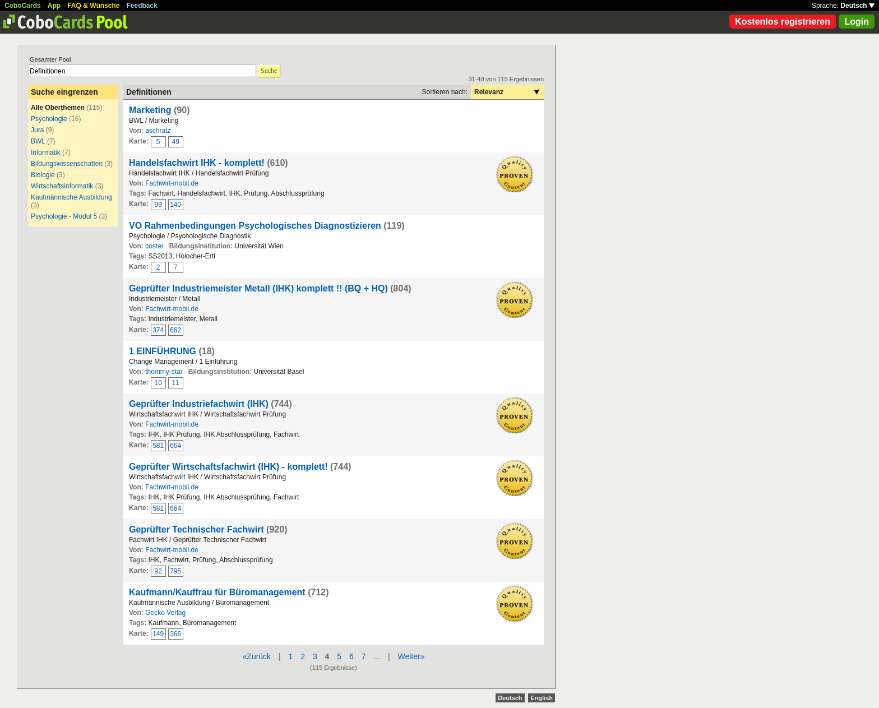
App (54, 6)
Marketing (150, 110)
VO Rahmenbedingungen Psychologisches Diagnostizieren (255, 225)
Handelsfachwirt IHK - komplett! (197, 163)
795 (175, 571)
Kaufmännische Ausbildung (71, 197)
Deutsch (857, 6)
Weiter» (410, 656)
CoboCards (22, 6)
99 (158, 205)
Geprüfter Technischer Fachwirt (196, 529)
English (541, 698)
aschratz (157, 131)
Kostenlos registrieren (782, 21)
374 (158, 330)
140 (175, 205)
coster (154, 246)
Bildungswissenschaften (67, 164)
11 (175, 383)
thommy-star (164, 372)
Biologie (43, 175)
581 (158, 446)
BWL (38, 141)
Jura (37, 130)
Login (856, 21)
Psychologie (49, 119)
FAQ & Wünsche (93, 6)
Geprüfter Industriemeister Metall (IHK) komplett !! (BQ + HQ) (258, 288)
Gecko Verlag (165, 613)
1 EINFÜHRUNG (162, 351)
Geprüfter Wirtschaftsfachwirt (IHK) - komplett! (228, 466)
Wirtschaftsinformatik (62, 186)
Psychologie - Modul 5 (64, 216)
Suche (269, 71)
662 (175, 330)
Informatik (46, 152)
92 (158, 571)
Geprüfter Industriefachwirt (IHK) (199, 404)
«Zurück (257, 656)
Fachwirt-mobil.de (171, 183)
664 (175, 446)
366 (175, 634)
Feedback (142, 6)
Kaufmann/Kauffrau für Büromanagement (217, 592)
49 (175, 142)
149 (158, 634)
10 (158, 383)
